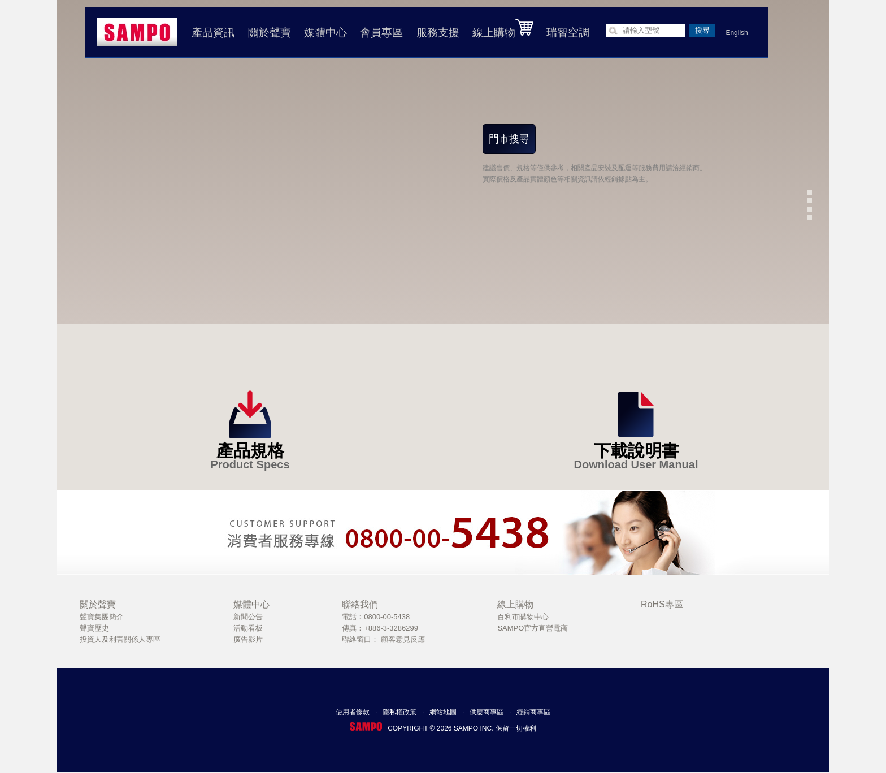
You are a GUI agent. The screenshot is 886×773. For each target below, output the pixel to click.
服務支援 (437, 32)
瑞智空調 (567, 32)
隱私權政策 (399, 712)
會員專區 (381, 32)
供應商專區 (486, 712)
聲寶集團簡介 (102, 617)
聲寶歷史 (94, 628)
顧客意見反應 (403, 639)
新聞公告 (248, 617)
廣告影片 (248, 639)
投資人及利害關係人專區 (120, 639)
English (737, 32)
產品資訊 (213, 32)
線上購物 (502, 28)
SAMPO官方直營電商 (532, 628)
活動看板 (248, 628)
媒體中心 (325, 32)
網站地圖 (443, 712)
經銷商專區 (533, 712)
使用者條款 (353, 712)
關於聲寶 (269, 32)
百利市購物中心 (523, 617)
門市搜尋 (509, 139)
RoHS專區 (662, 604)
